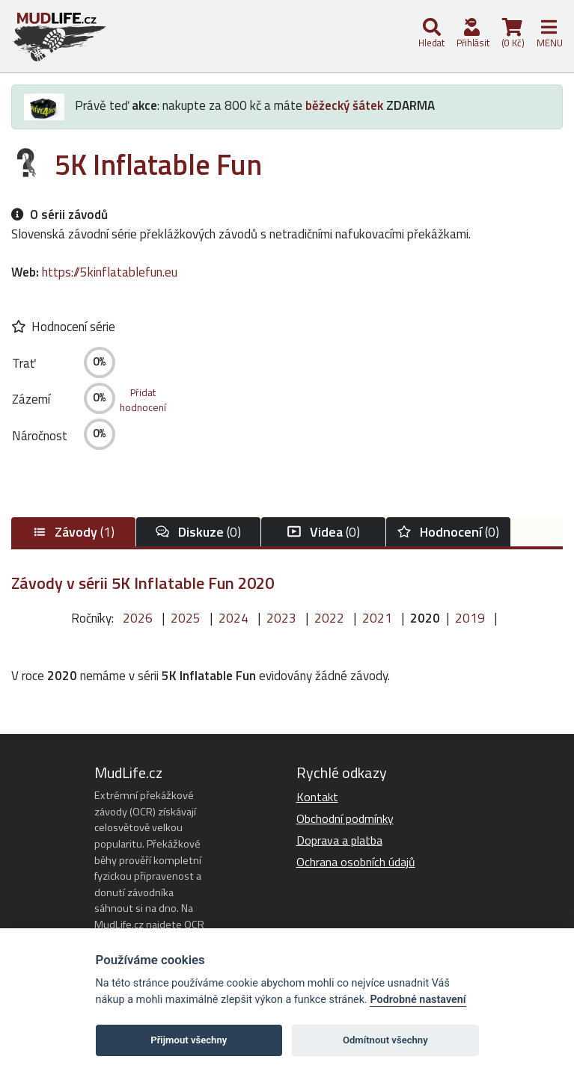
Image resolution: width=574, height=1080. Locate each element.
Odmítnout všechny (385, 1040)
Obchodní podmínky (345, 818)
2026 (138, 618)
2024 (233, 618)
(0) (198, 532)
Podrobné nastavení (417, 999)
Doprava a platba (339, 840)
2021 (377, 618)
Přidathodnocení (143, 400)
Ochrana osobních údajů (355, 862)
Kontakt (317, 797)
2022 (329, 618)
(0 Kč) (512, 34)
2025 (186, 618)
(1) (73, 532)
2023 (281, 618)
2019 (470, 618)
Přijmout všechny (188, 1040)
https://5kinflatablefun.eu (109, 272)
